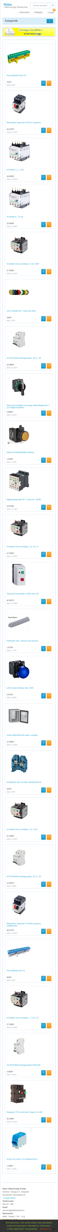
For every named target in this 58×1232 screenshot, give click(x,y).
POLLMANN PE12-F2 (16, 75)
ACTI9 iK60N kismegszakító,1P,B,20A (24, 1065)
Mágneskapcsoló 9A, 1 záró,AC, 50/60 (24, 499)
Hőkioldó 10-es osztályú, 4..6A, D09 (23, 264)
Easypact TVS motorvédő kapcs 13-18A (24, 1112)
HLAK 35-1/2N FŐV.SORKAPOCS (22, 1159)
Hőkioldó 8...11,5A (15, 217)
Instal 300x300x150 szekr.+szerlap (22, 735)
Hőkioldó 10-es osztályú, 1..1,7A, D (22, 1018)
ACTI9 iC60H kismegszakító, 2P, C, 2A (24, 358)
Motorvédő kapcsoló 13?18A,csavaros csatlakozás (24, 924)
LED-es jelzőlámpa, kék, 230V (20, 688)
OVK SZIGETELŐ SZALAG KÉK (21, 311)
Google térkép (8, 1198)
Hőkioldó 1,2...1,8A (15, 169)
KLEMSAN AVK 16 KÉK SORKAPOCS (24, 782)
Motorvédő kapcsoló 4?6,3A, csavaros (24, 122)
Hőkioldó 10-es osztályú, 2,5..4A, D (22, 546)
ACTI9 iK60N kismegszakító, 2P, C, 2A (24, 876)
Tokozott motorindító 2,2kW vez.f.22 (23, 594)
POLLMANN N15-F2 (16, 970)
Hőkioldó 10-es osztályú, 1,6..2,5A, (22, 829)
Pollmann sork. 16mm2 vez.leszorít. (23, 641)
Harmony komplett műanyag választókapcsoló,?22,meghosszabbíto (28, 406)
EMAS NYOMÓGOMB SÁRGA (20, 452)
